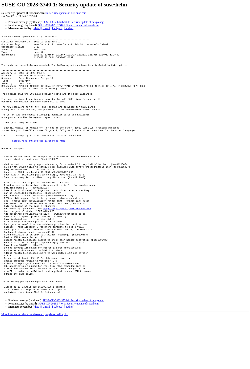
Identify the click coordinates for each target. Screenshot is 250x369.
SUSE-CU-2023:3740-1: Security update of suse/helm (68, 25)
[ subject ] (57, 28)
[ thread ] (46, 28)
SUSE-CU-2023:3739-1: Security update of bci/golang (73, 22)
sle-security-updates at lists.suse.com (65, 12)
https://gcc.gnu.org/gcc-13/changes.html (38, 162)
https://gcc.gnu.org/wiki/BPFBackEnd (67, 243)
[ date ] (37, 28)
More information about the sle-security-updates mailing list (34, 365)
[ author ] (69, 28)
